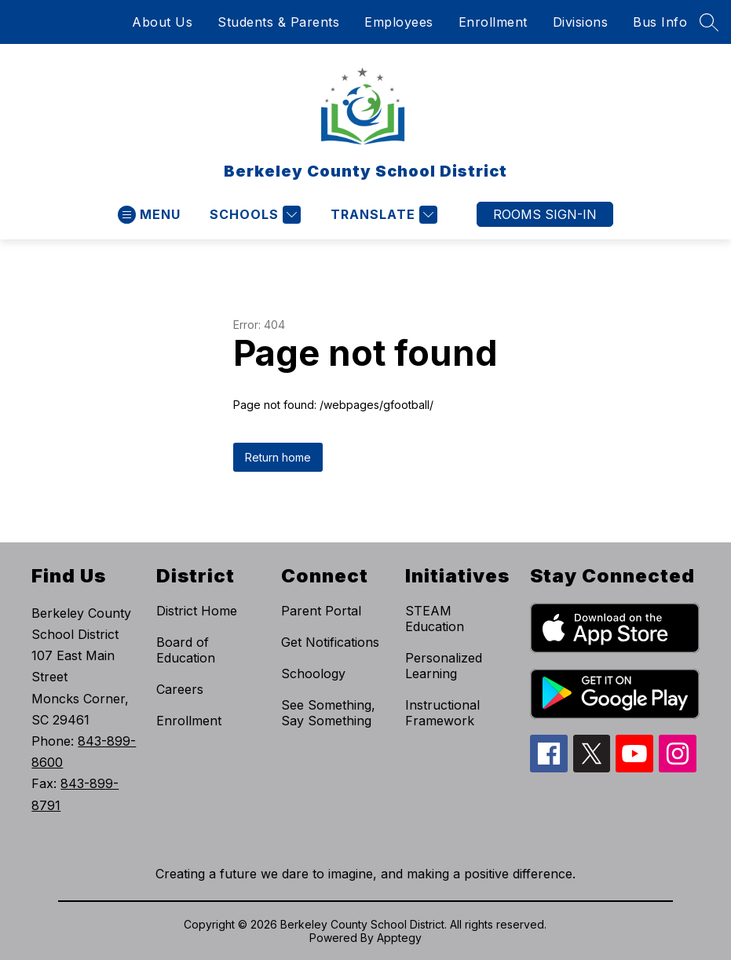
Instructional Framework (442, 712)
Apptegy (399, 937)
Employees (398, 22)
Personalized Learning (443, 665)
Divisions (581, 22)
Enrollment (493, 22)
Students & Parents (278, 22)
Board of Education (185, 650)
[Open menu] (149, 214)
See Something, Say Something (328, 712)
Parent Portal (321, 611)
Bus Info (660, 22)
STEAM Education (434, 618)
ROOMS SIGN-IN (545, 214)
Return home (278, 457)
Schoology (313, 673)
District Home (196, 611)
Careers (179, 689)
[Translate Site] (382, 214)
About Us (162, 22)
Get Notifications (330, 642)
